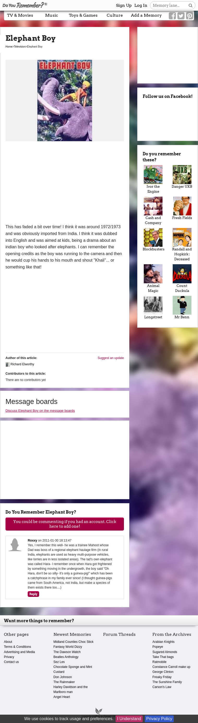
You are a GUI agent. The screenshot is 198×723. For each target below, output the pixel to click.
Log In (140, 5)
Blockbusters (153, 239)
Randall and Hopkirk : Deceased (182, 244)
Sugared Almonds (164, 652)
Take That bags (163, 657)
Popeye (157, 647)
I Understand (129, 718)
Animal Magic (153, 278)
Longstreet (153, 307)
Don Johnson (62, 677)
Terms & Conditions (17, 647)
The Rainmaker (64, 682)
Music (51, 15)
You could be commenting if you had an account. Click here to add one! (64, 524)
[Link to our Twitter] (180, 16)
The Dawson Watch (67, 652)
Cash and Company (153, 211)
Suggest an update (111, 358)
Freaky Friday (161, 677)
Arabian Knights (163, 642)
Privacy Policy (159, 718)
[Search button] (191, 5)
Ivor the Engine (153, 179)
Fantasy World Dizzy (67, 647)
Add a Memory (146, 15)
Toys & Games (83, 15)
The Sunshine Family (167, 682)
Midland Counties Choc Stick (73, 642)
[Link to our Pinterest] (189, 16)
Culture (115, 15)
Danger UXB (182, 176)
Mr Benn (182, 307)
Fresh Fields (182, 208)
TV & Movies (20, 15)
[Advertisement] (64, 184)
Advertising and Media (19, 652)
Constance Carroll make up (171, 667)
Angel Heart (61, 697)
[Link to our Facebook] (172, 16)
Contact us (11, 662)
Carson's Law (161, 687)
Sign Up (124, 5)
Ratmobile (159, 662)
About (8, 642)
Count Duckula (182, 278)
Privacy (9, 657)
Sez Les (59, 662)
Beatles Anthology (66, 657)
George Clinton (162, 672)
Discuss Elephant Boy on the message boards (40, 411)
